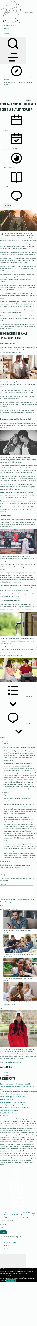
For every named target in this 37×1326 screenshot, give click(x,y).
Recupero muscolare (6, 1101)
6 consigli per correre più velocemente (11, 1107)
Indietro (28, 100)
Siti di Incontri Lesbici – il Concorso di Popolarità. (15, 1086)
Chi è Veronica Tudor (6, 1217)
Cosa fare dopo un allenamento (9, 1112)
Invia (1, 907)
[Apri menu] (13, 57)
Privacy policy (12, 1282)
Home (2, 1217)
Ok (7, 1282)
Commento (3, 884)
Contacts (12, 1217)
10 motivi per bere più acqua (8, 1115)
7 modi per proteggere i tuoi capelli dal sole (13, 1099)
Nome (2, 871)
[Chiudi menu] (13, 1263)
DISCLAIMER (19, 1217)
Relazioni (6, 1077)
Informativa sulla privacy (26, 1217)
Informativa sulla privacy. (7, 904)
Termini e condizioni (34, 1217)
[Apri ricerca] (13, 44)
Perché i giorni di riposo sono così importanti (14, 1109)
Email (2, 875)
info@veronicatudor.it (14, 1064)
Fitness (5, 1074)
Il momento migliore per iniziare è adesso (12, 1104)
